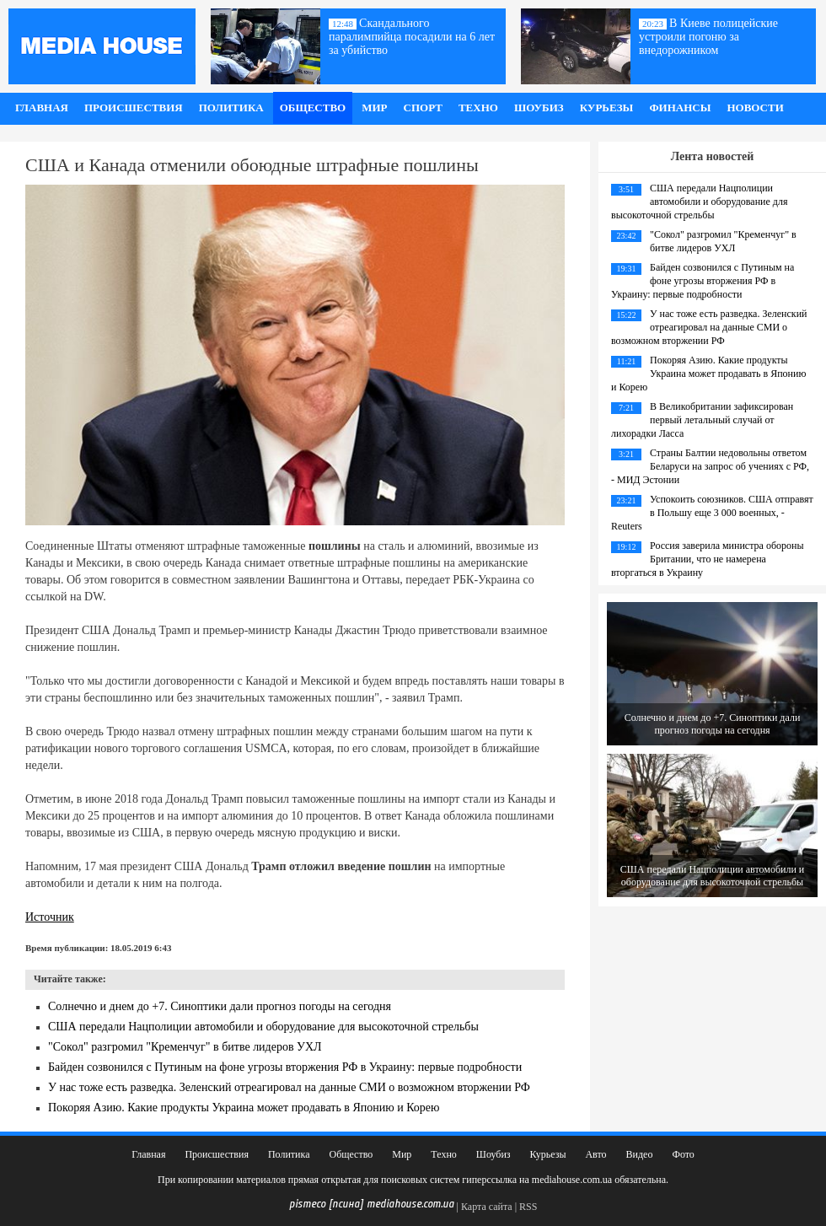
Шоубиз (539, 107)
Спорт (423, 107)
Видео (639, 1154)
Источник (49, 917)
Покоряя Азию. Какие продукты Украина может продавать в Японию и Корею (244, 1107)
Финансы (680, 107)
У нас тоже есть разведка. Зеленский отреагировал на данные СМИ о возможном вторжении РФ (289, 1087)
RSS (528, 1207)
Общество (313, 107)
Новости (755, 107)
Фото (683, 1154)
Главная (41, 107)
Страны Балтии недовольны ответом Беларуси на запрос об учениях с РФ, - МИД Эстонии (710, 466)
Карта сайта (486, 1207)
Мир (374, 107)
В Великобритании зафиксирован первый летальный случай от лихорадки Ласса (702, 420)
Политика (231, 107)
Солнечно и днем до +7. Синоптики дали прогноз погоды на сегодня (219, 1006)
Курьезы (607, 107)
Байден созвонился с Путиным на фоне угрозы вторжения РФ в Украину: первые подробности (285, 1067)
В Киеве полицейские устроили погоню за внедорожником (708, 36)
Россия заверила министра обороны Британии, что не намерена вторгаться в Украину (707, 559)
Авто (595, 1154)
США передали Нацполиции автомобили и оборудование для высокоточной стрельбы (263, 1026)
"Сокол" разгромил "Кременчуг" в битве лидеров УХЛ (185, 1046)
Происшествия (133, 107)
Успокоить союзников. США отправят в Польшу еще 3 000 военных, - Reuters (712, 512)
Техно (478, 107)
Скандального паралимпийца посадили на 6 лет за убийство (412, 36)
